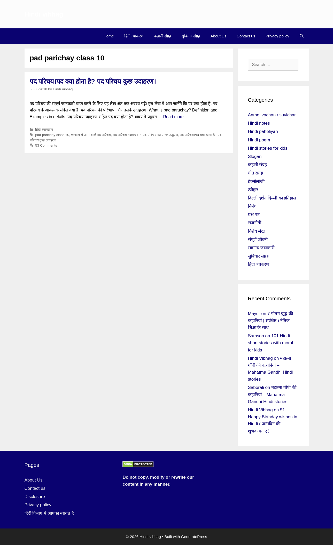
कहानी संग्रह (162, 36)
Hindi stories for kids (268, 148)
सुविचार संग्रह (190, 36)
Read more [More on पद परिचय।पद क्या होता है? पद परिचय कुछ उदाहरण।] (173, 117)
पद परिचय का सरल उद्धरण (160, 135)
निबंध (252, 206)
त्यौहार (253, 189)
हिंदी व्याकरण (134, 36)
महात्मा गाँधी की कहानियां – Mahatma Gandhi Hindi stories (272, 394)
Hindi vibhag (44, 14)
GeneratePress (194, 536)
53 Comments (46, 145)
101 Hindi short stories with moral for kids (270, 342)
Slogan (255, 156)
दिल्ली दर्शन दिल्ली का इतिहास (272, 198)
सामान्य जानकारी (261, 247)
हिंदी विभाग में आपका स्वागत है (49, 513)
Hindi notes (259, 123)
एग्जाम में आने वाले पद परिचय (91, 135)
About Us (218, 36)
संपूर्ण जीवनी (258, 239)
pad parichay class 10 (52, 135)
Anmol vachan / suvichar (272, 115)
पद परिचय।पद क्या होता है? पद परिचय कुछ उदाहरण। (93, 81)
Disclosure (35, 496)
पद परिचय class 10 (127, 135)
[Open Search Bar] (302, 36)
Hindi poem (259, 140)
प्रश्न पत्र (254, 214)
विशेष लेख (256, 231)
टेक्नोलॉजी (256, 181)
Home (109, 36)
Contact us (246, 36)
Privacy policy (277, 36)
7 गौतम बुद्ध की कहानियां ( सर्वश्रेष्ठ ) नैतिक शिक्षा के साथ (270, 320)
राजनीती (254, 222)
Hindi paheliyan (263, 131)
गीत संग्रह (255, 173)
